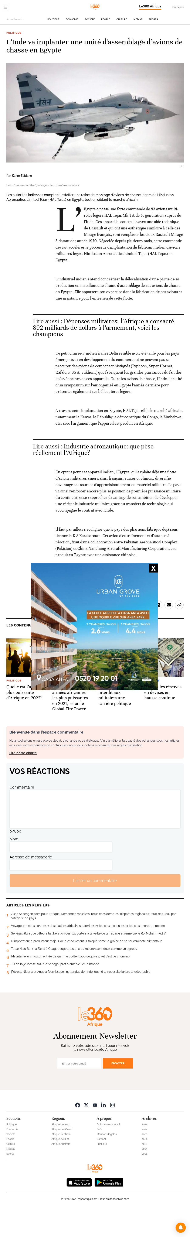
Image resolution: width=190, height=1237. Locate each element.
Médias (137, 46)
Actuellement (14, 46)
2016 (144, 1180)
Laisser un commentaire (95, 907)
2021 (144, 1156)
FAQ (99, 1156)
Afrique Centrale (61, 1160)
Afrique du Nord (60, 1151)
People (105, 46)
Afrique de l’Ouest (61, 1156)
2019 (144, 1165)
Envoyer (118, 1090)
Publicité (102, 1170)
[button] (181, 1228)
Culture (121, 46)
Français (178, 7)
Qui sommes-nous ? (108, 1151)
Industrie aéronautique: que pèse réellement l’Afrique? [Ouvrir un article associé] (93, 476)
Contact (101, 1165)
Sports (153, 46)
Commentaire (22, 814)
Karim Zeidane (22, 202)
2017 (144, 1175)
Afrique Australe (60, 1170)
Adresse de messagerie (31, 884)
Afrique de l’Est (60, 1165)
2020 (144, 1160)
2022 (144, 1151)
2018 (144, 1170)
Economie (72, 46)
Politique (53, 46)
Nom (14, 866)
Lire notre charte (23, 780)
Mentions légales (107, 1160)
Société (90, 46)
